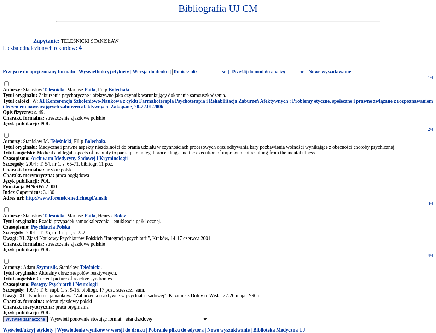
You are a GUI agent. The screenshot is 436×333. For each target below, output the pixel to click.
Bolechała (119, 89)
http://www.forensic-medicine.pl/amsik (66, 198)
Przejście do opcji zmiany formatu (39, 71)
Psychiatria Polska (50, 227)
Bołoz (120, 215)
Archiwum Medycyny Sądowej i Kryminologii (79, 158)
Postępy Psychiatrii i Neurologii (64, 284)
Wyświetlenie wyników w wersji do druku (101, 330)
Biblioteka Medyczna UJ (279, 330)
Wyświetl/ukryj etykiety (104, 71)
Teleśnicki (53, 89)
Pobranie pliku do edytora (176, 330)
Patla (90, 89)
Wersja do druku (151, 71)
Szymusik (46, 267)
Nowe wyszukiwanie (329, 71)
